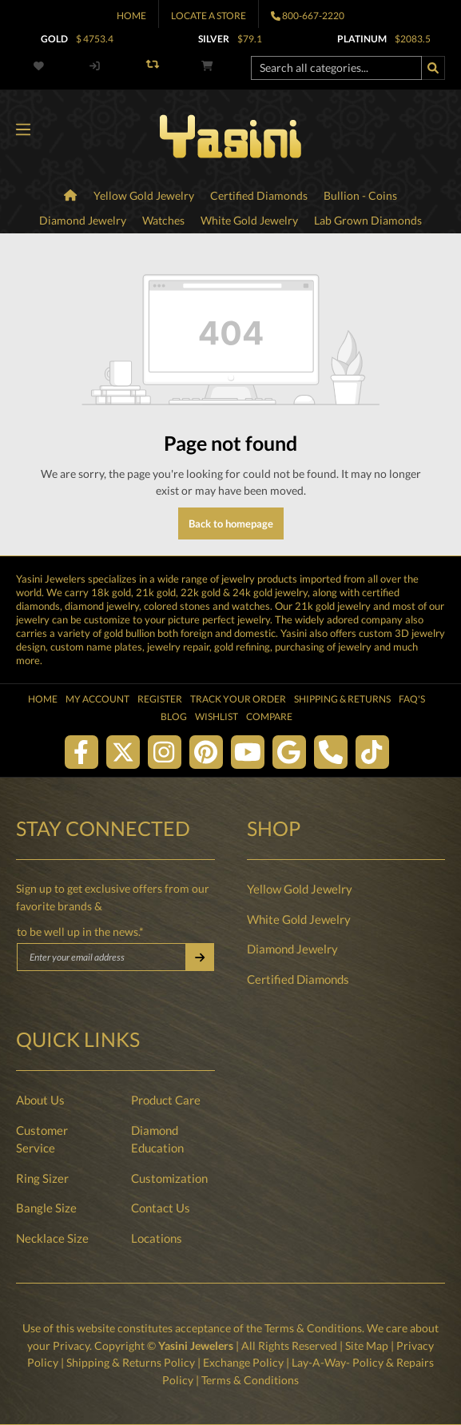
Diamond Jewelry (292, 948)
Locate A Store (208, 16)
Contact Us (160, 1207)
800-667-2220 (313, 16)
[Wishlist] (42, 66)
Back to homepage (231, 523)
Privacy (71, 1345)
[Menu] (23, 130)
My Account (97, 699)
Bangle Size (46, 1207)
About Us (40, 1100)
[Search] (433, 68)
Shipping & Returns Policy (130, 1362)
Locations (156, 1238)
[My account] (94, 66)
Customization (169, 1178)
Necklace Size (52, 1238)
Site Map (366, 1345)
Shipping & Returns (342, 699)
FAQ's (412, 699)
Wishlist (216, 716)
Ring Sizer (42, 1178)
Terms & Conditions (313, 1328)
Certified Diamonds (298, 979)
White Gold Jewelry (299, 919)
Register (159, 699)
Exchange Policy (243, 1362)
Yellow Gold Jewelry (299, 889)
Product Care (166, 1100)
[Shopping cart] (207, 66)
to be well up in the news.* (80, 931)
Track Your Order (238, 699)
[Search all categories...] (337, 68)
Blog (174, 716)
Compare (269, 716)
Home (131, 16)
